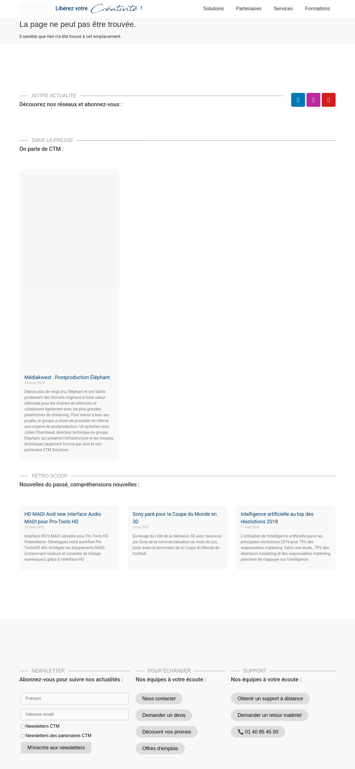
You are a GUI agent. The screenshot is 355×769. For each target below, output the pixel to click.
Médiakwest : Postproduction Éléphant (67, 377)
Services (283, 8)
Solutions (213, 8)
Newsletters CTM (43, 726)
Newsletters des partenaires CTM (58, 736)
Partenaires (249, 8)
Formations (317, 8)
